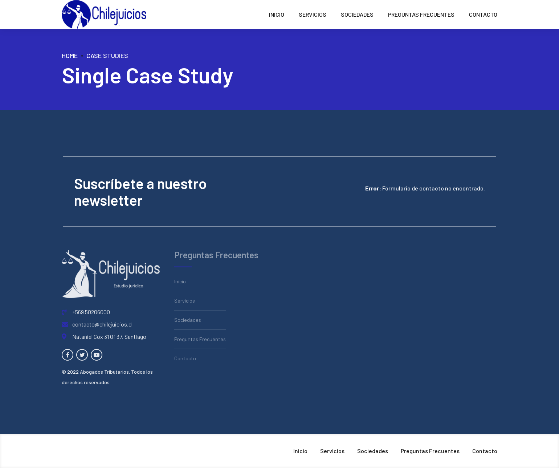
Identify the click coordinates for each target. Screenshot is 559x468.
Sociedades (357, 14)
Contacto (483, 14)
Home (70, 55)
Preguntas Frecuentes (421, 14)
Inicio (276, 14)
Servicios (312, 14)
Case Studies (107, 55)
